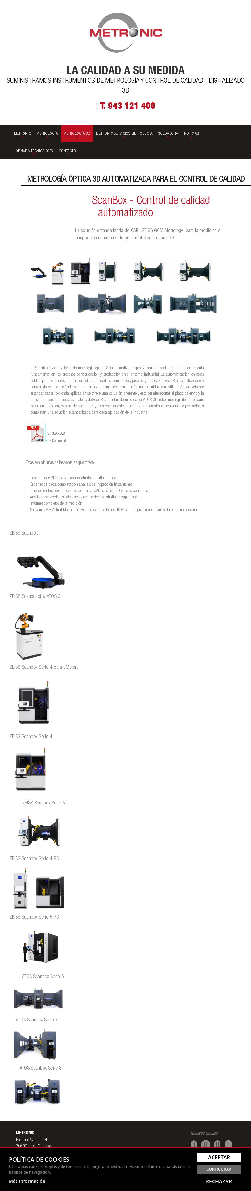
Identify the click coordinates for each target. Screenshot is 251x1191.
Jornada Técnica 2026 (33, 151)
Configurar (219, 1169)
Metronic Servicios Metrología (124, 134)
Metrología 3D (77, 134)
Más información (27, 1181)
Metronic (22, 134)
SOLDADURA (168, 134)
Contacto (67, 151)
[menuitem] (22, 133)
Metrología (47, 134)
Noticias (191, 134)
